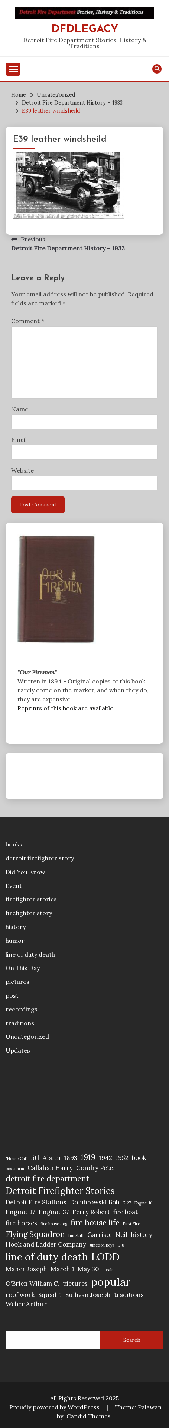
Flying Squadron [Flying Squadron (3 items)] (35, 1234)
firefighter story (29, 913)
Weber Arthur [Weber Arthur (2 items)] (26, 1304)
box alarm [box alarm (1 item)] (15, 1168)
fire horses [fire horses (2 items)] (21, 1223)
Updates (18, 1050)
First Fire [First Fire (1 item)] (131, 1223)
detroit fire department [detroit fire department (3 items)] (47, 1178)
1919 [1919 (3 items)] (88, 1157)
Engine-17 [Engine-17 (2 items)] (20, 1212)
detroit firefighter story (40, 858)
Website (22, 470)
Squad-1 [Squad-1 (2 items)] (50, 1295)
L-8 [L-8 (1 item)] (121, 1245)
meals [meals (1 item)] (108, 1269)
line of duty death (30, 954)
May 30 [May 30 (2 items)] (88, 1269)
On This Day (23, 968)
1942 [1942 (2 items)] (105, 1158)
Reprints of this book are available (65, 708)
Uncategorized (27, 1036)
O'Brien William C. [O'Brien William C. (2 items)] (32, 1283)
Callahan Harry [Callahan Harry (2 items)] (50, 1168)
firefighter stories (31, 899)
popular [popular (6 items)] (110, 1282)
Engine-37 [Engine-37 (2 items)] (54, 1212)
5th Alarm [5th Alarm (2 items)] (46, 1158)
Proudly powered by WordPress (55, 1407)
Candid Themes (88, 1416)
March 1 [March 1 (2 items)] (62, 1269)
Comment (27, 321)
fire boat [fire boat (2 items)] (125, 1212)
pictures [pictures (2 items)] (75, 1283)
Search (131, 1340)
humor (15, 940)
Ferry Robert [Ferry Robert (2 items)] (91, 1212)
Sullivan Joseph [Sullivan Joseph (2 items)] (88, 1295)
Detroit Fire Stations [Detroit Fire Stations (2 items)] (36, 1202)
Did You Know (25, 872)
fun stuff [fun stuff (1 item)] (76, 1235)
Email (19, 439)
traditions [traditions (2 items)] (129, 1295)
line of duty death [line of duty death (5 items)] (47, 1256)
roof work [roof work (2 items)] (20, 1295)
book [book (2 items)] (139, 1158)
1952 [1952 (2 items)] (122, 1158)
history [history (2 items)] (141, 1235)
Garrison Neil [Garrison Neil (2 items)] (107, 1235)
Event (14, 885)
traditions (20, 1023)
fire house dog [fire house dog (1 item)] (53, 1223)
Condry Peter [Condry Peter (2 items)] (96, 1168)
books (14, 844)
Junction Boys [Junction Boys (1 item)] (102, 1245)
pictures (17, 981)
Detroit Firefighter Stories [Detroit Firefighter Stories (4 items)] (60, 1191)
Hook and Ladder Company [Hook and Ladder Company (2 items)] (46, 1244)
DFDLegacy (84, 29)
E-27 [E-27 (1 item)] (127, 1203)
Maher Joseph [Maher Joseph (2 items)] (26, 1269)
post (12, 995)
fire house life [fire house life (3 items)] (95, 1222)
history (16, 926)
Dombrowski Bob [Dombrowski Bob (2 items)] (94, 1202)
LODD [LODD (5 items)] (105, 1256)
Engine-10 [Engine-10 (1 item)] (143, 1203)
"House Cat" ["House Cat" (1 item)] (17, 1158)
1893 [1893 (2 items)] (70, 1158)
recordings (22, 1009)
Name (19, 409)
